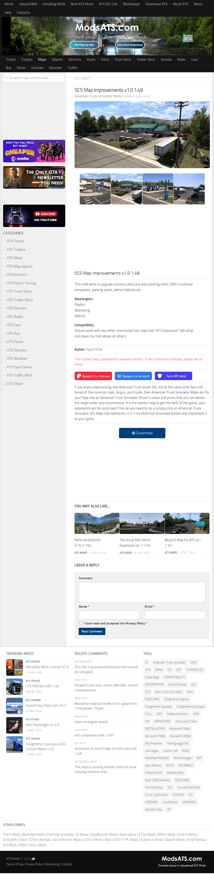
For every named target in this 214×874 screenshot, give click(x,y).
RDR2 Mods (167, 835)
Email (150, 608)
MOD (185, 751)
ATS (147, 671)
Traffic (44, 69)
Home (8, 4)
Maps (39, 60)
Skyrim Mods (175, 841)
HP (147, 722)
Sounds (155, 60)
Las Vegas (151, 751)
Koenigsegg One (178, 744)
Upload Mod (26, 4)
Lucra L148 (170, 751)
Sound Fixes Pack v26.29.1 (46, 706)
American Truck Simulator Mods (175, 393)
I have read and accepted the (113, 624)
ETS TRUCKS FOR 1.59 (42, 687)
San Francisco (154, 788)
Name (84, 608)
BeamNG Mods (33, 835)
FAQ (189, 693)
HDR (196, 715)
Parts (97, 60)
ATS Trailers (16, 250)
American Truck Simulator (169, 663)
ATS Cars (14, 326)
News (188, 4)
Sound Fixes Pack (189, 788)
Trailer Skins (136, 60)
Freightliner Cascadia (158, 707)
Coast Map (152, 678)
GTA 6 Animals (40, 841)
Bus (191, 60)
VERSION (151, 803)
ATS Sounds (16, 309)
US (190, 796)
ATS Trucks (15, 242)
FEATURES (152, 700)
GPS (159, 715)
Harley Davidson (177, 715)
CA (169, 671)
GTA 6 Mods (187, 835)
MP (199, 759)
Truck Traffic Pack (156, 796)
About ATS (172, 4)
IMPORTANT (162, 722)
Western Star (153, 810)
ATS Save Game (19, 368)
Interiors (69, 60)
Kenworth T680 (180, 730)
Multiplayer (125, 4)
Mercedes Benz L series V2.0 (47, 668)
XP (169, 810)
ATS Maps (83, 79)
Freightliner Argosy (176, 700)
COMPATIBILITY (174, 678)
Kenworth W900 (180, 737)
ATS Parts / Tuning (21, 284)
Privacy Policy (135, 624)
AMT (194, 663)
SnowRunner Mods (67, 841)
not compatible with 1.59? (94, 736)
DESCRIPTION (154, 685)
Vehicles (11, 69)
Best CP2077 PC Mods (121, 841)
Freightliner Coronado (191, 707)
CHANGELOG (194, 671)
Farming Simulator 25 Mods (67, 835)
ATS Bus (13, 334)
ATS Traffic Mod (19, 376)
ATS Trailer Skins (20, 301)
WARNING (189, 803)
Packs (84, 60)
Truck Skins (114, 60)
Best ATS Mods (78, 4)
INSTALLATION (155, 730)
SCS (170, 788)
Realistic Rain (175, 774)
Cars (181, 60)
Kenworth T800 (155, 737)
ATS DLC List (103, 4)
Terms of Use (15, 865)
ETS (147, 693)
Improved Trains (186, 722)
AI (146, 663)
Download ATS (149, 4)
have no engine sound (91, 723)
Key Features (153, 744)
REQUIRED (182, 781)
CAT (178, 671)
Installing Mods (51, 4)
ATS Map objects (20, 267)
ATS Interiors (17, 276)
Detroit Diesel (177, 685)
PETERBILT (186, 766)
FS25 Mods (11, 835)
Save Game (128, 835)
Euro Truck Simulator (168, 693)
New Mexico (153, 766)
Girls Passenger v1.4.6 (42, 725)
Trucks (10, 60)
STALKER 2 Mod (15, 841)
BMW (159, 671)
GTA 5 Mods (93, 841)
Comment (85, 579)
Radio (169, 60)
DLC (193, 685)
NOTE (170, 766)
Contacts (10, 13)
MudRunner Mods (104, 835)
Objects (53, 60)
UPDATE (178, 796)
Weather (28, 69)
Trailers (25, 60)
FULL (148, 715)
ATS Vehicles (17, 351)
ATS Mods (12, 860)
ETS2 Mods (147, 835)
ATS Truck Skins (19, 292)
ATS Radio (15, 317)
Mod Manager (183, 759)
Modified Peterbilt (157, 759)
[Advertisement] (142, 240)
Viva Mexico (170, 803)
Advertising (52, 865)
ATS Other (15, 385)
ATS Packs (15, 343)
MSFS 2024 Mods (32, 846)
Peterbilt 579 (153, 774)
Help (200, 4)
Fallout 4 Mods (152, 841)
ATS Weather (17, 359)
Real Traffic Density (157, 781)
